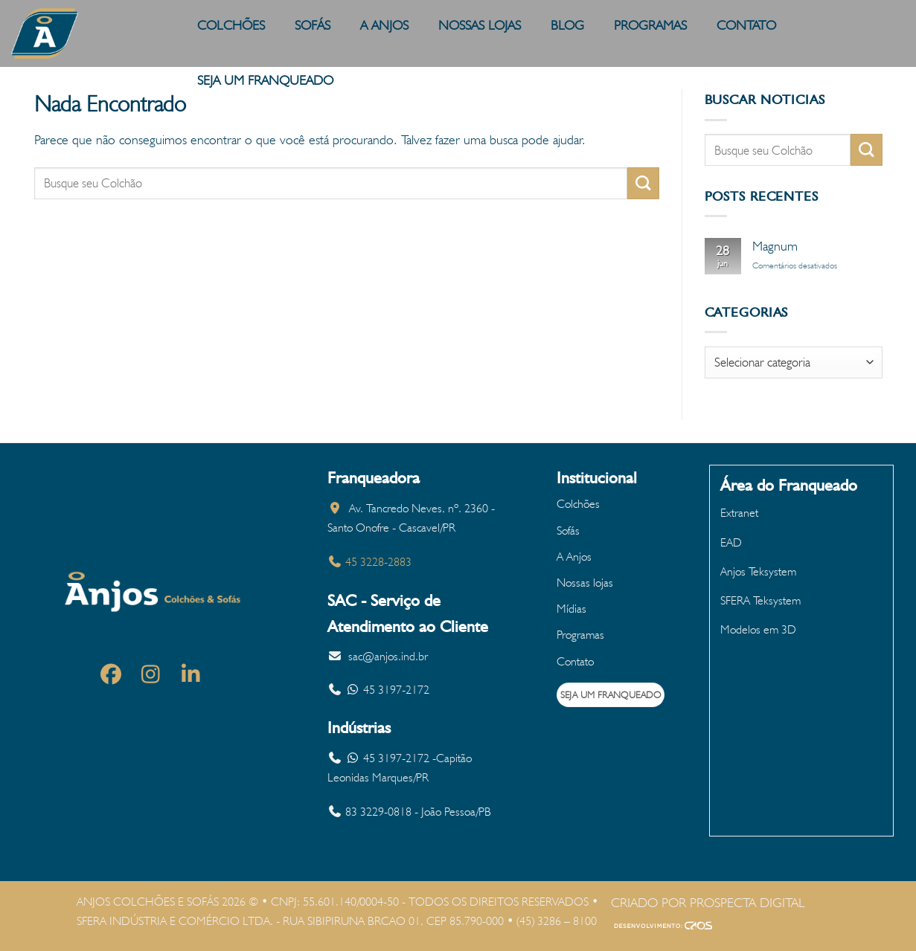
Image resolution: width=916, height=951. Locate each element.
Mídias (571, 609)
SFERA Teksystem (760, 600)
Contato (575, 661)
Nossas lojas (585, 583)
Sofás (568, 530)
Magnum (775, 246)
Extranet (739, 513)
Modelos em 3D (758, 629)
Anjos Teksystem (758, 571)
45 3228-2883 (369, 562)
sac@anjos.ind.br (388, 656)
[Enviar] (643, 183)
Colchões (578, 504)
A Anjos (574, 556)
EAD (731, 542)
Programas (580, 635)
